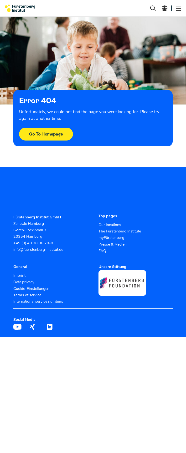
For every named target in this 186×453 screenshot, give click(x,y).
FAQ (102, 250)
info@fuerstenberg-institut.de (38, 249)
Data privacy (23, 282)
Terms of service (27, 295)
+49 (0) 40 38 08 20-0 (33, 243)
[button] (153, 8)
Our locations (109, 224)
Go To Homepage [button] (46, 133)
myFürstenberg (111, 237)
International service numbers (38, 301)
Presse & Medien (112, 244)
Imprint (19, 275)
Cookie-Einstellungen (31, 288)
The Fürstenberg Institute (119, 231)
